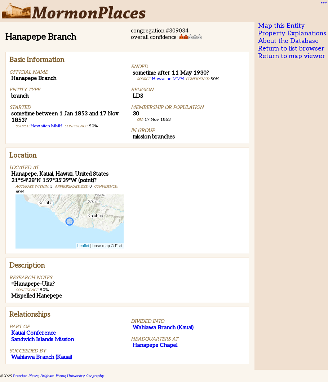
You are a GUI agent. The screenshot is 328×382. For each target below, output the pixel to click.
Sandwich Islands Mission (42, 339)
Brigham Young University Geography (72, 376)
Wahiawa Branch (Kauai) (41, 357)
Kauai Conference (33, 333)
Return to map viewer (291, 56)
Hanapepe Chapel (155, 345)
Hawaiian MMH (46, 126)
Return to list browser (291, 48)
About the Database (288, 41)
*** (323, 4)
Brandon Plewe (25, 376)
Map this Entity (281, 26)
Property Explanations (292, 33)
